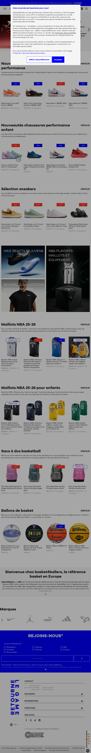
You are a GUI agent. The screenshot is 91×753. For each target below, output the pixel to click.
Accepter (58, 60)
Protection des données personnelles (29, 53)
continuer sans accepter (65, 33)
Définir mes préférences (39, 60)
